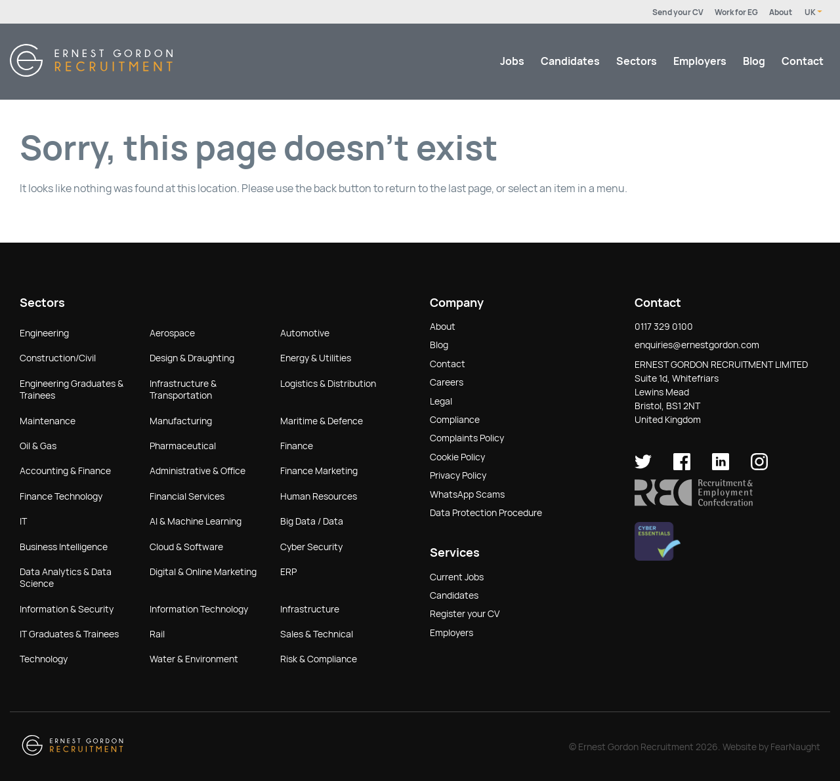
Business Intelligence (64, 547)
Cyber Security (311, 547)
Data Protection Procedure (486, 513)
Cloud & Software (186, 547)
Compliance (455, 420)
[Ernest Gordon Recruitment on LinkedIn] (720, 467)
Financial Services (187, 496)
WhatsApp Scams (467, 494)
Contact (803, 61)
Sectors (636, 61)
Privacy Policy (458, 475)
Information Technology (199, 609)
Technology (44, 659)
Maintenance (47, 421)
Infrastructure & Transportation (183, 389)
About (780, 12)
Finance (296, 446)
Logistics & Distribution (328, 384)
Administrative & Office (197, 471)
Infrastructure (309, 609)
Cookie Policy (457, 457)
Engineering (44, 333)
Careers (446, 382)
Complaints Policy (467, 438)
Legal (441, 401)
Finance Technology (61, 496)
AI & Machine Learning (196, 521)
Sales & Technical (316, 634)
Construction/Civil (58, 358)
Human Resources (318, 496)
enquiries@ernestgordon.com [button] (697, 345)
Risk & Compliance (318, 659)
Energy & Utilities (315, 358)
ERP (288, 572)
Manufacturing (181, 421)
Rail (157, 634)
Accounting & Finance (65, 471)
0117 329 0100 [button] (664, 326)
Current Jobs (457, 577)
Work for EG (736, 12)
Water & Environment (194, 659)
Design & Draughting (192, 358)
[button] (694, 503)
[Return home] (91, 73)
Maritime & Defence (321, 421)
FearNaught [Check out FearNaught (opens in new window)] (795, 747)
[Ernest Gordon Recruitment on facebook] (681, 467)
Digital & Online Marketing (203, 572)
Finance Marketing (319, 471)
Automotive (304, 333)
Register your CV (464, 614)
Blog (754, 61)
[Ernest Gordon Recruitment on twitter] (643, 467)
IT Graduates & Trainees (69, 634)
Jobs (512, 61)
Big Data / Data (311, 521)
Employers (699, 61)
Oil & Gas (38, 446)
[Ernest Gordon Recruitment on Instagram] (759, 467)
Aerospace (172, 333)
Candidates (570, 61)
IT (23, 521)
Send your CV (678, 12)
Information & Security (67, 609)
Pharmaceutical (183, 446)
